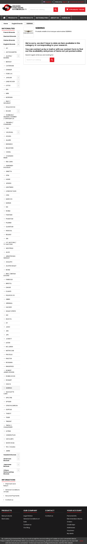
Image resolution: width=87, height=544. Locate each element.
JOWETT (9, 339)
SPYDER (8, 402)
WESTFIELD (9, 248)
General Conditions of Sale (12, 491)
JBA (7, 331)
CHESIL (8, 152)
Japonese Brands (7, 465)
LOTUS (8, 85)
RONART (9, 380)
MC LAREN (9, 347)
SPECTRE (9, 398)
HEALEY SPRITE (11, 311)
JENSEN (8, 183)
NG (7, 207)
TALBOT (8, 413)
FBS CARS (9, 162)
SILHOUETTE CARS (9, 393)
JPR (7, 335)
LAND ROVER (10, 81)
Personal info (72, 516)
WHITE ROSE (10, 443)
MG (7, 89)
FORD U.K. (9, 74)
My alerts (70, 533)
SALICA (8, 384)
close (81, 541)
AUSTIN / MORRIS (8, 57)
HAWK (8, 179)
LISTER (8, 343)
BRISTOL (9, 283)
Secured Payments (12, 496)
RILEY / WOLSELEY (7, 102)
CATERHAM (10, 66)
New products (7, 516)
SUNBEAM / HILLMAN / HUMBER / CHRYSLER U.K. (10, 117)
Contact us (9, 500)
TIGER (8, 417)
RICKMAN (9, 362)
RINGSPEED (10, 366)
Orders (69, 522)
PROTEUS (9, 354)
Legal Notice (28, 516)
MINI (7, 93)
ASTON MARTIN (11, 52)
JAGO (8, 327)
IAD (7, 315)
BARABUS (9, 144)
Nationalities (42, 18)
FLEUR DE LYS (10, 295)
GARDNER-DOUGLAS (8, 167)
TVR (7, 128)
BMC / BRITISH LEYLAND (10, 275)
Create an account (77, 2)
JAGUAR (9, 78)
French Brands (9, 32)
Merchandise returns (74, 519)
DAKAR (8, 287)
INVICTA (9, 319)
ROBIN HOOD (10, 376)
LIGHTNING (9, 187)
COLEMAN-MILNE (9, 157)
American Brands (7, 460)
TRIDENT (9, 421)
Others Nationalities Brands (9, 472)
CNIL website (68, 543)
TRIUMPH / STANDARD (8, 123)
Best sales (5, 519)
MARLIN (8, 203)
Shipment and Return (10, 485)
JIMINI (8, 451)
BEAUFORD (9, 148)
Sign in (65, 2)
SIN (7, 238)
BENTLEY (9, 62)
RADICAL (9, 231)
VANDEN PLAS (11, 435)
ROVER (8, 111)
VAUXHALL (9, 132)
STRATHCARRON (12, 406)
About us (55, 18)
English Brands (9, 44)
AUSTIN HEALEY (11, 266)
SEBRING (9, 388)
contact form (70, 49)
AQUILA (8, 136)
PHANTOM (9, 219)
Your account (74, 510)
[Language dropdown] (48, 2)
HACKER (9, 307)
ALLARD (8, 140)
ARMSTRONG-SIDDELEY (10, 257)
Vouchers (70, 530)
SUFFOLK (9, 409)
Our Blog (66, 18)
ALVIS (8, 252)
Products (12, 18)
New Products (26, 18)
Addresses (71, 528)
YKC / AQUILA (10, 447)
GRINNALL (9, 303)
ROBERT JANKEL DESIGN (9, 371)
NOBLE (8, 211)
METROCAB (10, 351)
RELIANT (8, 235)
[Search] (43, 9)
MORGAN (9, 97)
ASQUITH (9, 262)
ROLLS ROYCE (10, 107)
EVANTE (8, 291)
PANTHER (9, 215)
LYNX (7, 195)
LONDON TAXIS (11, 191)
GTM (7, 175)
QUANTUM (9, 227)
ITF (7, 323)
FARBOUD (9, 279)
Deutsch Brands (10, 36)
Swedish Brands (10, 455)
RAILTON (9, 358)
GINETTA (9, 171)
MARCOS (9, 199)
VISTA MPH (9, 439)
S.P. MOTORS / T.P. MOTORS (10, 243)
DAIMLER (9, 70)
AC (7, 48)
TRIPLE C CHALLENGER (8, 426)
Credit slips (71, 525)
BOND (8, 270)
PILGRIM (8, 223)
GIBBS (8, 299)
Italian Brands (9, 40)
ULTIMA (8, 431)
